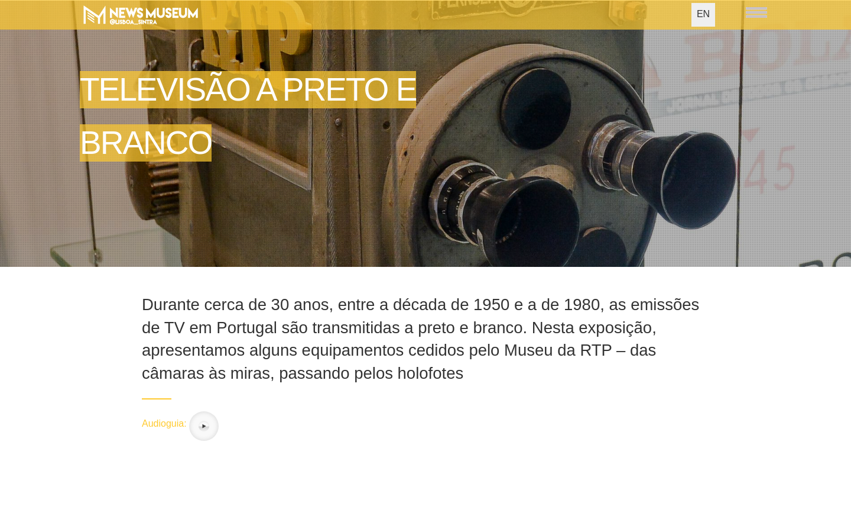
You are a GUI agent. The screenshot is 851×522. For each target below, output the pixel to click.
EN (703, 14)
